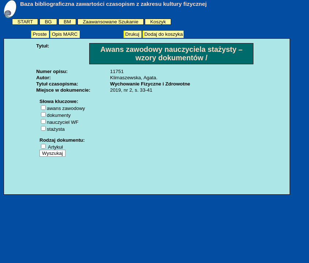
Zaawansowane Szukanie (110, 21)
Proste (40, 34)
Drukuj (133, 34)
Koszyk (158, 21)
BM (67, 21)
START (25, 21)
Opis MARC (65, 34)
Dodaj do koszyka (163, 34)
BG (48, 21)
